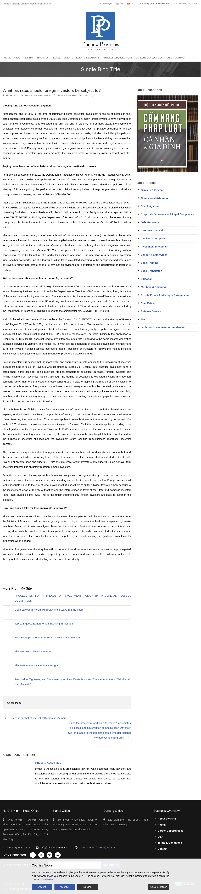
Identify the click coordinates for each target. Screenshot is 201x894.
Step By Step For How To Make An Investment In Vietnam (48, 637)
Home (7, 57)
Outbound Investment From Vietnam (163, 327)
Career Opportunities (170, 830)
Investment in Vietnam (154, 246)
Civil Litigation (150, 206)
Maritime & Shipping (153, 287)
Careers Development (150, 57)
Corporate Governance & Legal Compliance (167, 214)
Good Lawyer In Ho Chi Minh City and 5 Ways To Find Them (49, 609)
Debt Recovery (150, 222)
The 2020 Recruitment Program (33, 651)
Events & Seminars (88, 57)
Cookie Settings (158, 887)
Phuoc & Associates (37, 95)
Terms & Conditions (170, 842)
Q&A (169, 57)
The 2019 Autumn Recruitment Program (37, 665)
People (56, 57)
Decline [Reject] (87, 887)
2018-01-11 (12, 95)
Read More (47, 879)
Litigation (147, 278)
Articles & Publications (117, 57)
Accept (42, 887)
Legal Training (149, 262)
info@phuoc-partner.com (156, 3)
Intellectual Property (153, 238)
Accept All (64, 887)
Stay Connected (14, 855)
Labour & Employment (154, 254)
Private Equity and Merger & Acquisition (165, 295)
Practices (42, 57)
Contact (180, 57)
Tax (143, 319)
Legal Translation (151, 270)
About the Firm (23, 57)
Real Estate (148, 303)
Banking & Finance (152, 190)
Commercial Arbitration (155, 198)
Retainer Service (151, 311)
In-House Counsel (152, 230)
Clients (68, 57)
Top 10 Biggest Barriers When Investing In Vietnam (44, 623)
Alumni (162, 824)
